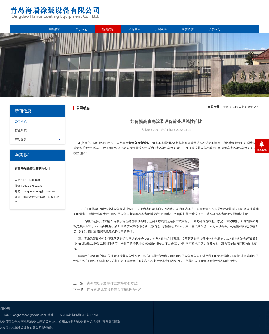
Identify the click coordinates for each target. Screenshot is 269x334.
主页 (226, 107)
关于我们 (81, 29)
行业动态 (21, 130)
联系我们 (214, 29)
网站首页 (55, 29)
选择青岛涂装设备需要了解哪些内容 (114, 289)
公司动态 (21, 121)
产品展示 (135, 29)
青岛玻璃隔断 (41, 321)
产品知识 (21, 139)
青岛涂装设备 (122, 255)
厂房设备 (161, 29)
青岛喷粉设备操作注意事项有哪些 (112, 283)
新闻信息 (108, 29)
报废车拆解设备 (21, 321)
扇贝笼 (5, 321)
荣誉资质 (188, 29)
